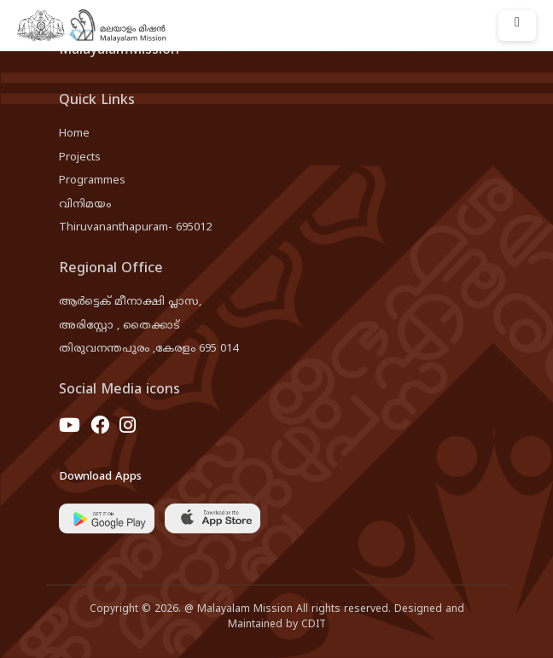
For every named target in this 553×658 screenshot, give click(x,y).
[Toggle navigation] (517, 25)
